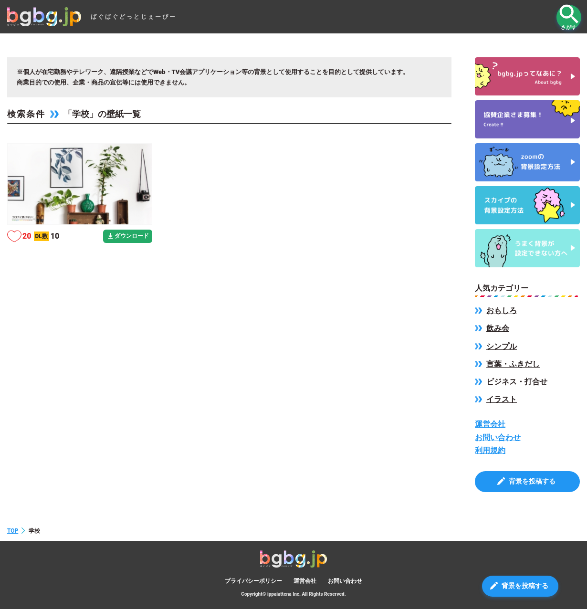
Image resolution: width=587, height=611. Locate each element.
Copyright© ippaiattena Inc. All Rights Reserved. (293, 596)
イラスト (501, 399)
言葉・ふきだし (513, 364)
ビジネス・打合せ (516, 381)
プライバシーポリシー (253, 582)
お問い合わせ (498, 437)
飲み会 (497, 328)
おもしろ (501, 310)
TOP (12, 532)
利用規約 (490, 450)
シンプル (501, 346)
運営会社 (490, 424)
